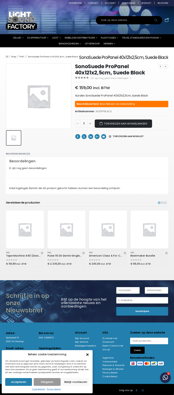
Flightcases (108, 37)
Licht (55, 37)
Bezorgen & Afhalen (113, 369)
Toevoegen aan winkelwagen (125, 123)
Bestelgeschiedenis (85, 345)
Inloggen (163, 3)
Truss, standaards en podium (140, 37)
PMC (8, 252)
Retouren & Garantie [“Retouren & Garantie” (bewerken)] (113, 365)
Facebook (78, 136)
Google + (97, 136)
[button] (87, 354)
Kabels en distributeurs (80, 37)
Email (103, 136)
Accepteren (18, 382)
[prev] (160, 66)
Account (110, 3)
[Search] (156, 20)
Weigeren (47, 382)
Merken (108, 43)
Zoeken (137, 350)
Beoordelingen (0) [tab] (18, 153)
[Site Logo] (21, 20)
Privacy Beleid (54, 389)
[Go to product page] (25, 229)
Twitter (84, 136)
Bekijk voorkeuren (75, 382)
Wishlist (146, 3)
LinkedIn (90, 136)
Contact (93, 3)
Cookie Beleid (109, 376)
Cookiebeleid (38, 389)
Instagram (142, 390)
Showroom (75, 3)
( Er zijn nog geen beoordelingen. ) (111, 78)
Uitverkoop (92, 43)
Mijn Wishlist (81, 341)
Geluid (17, 37)
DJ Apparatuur (36, 37)
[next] (165, 66)
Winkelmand (128, 3)
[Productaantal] (84, 123)
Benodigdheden (69, 43)
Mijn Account (82, 338)
